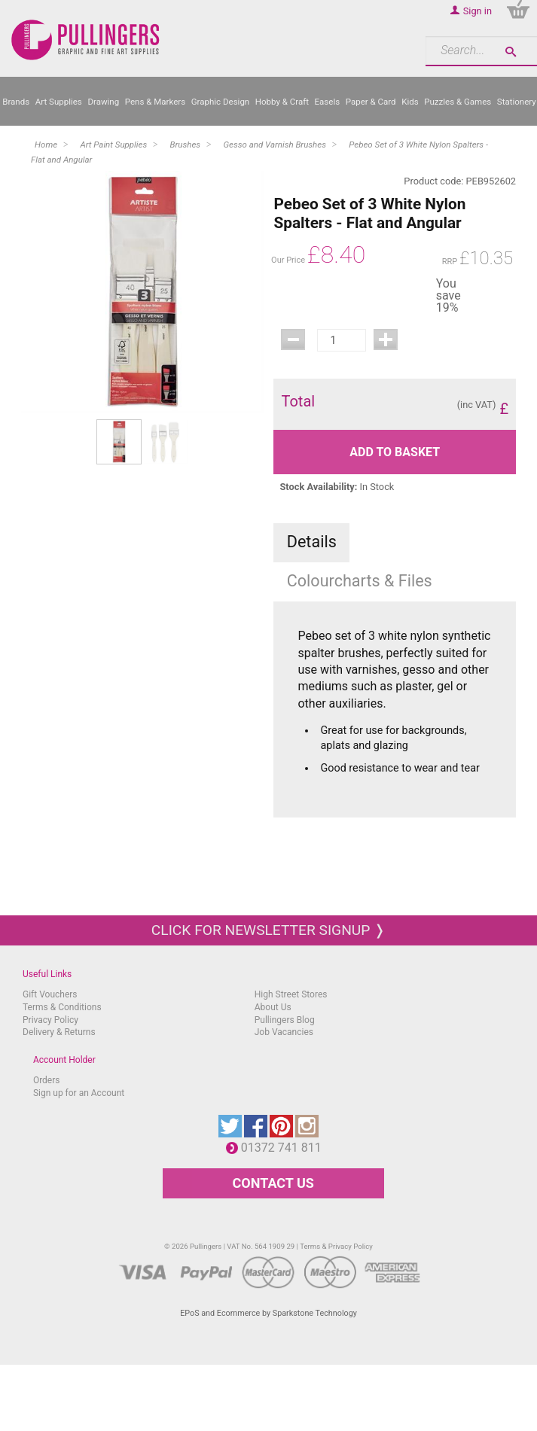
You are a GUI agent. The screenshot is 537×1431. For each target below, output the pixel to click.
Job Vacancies (284, 1032)
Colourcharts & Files (359, 580)
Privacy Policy (50, 1020)
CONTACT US (273, 1183)
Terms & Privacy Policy (336, 1246)
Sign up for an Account (78, 1093)
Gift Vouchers (50, 994)
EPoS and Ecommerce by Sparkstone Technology (268, 1313)
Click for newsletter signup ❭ (268, 930)
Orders (46, 1080)
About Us (273, 1007)
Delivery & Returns (59, 1032)
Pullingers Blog (285, 1020)
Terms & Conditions (62, 1007)
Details (312, 541)
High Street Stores (291, 994)
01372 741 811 (285, 1147)
